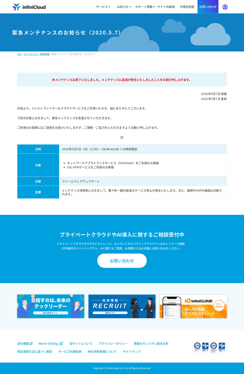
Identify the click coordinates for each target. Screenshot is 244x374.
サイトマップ (131, 351)
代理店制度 (187, 7)
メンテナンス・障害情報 (36, 54)
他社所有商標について (102, 351)
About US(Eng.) (51, 343)
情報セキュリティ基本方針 (151, 343)
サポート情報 (145, 7)
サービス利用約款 (70, 351)
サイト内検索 (166, 7)
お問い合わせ (208, 7)
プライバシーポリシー (113, 343)
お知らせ (124, 7)
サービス (103, 7)
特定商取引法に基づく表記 (34, 351)
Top (19, 54)
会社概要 (24, 343)
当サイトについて (80, 343)
